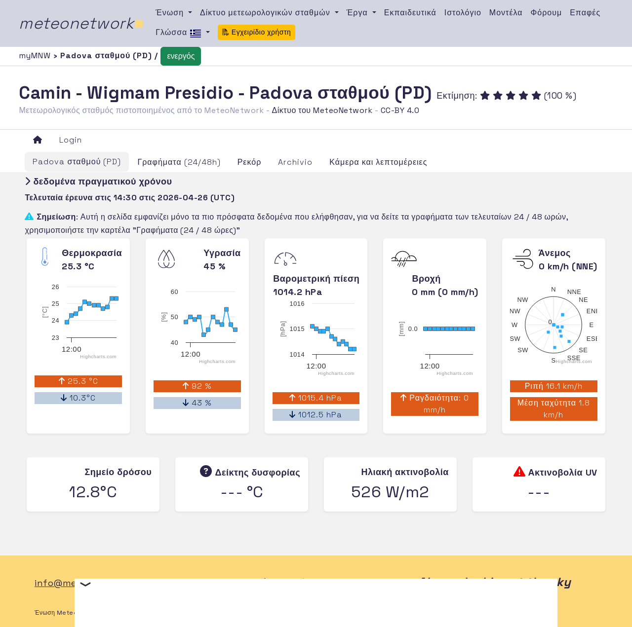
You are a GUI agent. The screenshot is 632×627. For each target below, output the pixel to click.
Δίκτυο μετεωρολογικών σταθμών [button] (266, 12)
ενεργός (181, 56)
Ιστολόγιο (462, 12)
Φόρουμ (546, 12)
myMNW (36, 55)
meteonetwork (81, 23)
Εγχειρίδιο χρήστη (256, 32)
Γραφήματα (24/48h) (178, 162)
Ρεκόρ (249, 162)
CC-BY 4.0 (400, 110)
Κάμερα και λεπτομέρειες (378, 162)
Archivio (295, 162)
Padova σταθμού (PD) (77, 161)
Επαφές (585, 12)
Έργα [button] (358, 12)
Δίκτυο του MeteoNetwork (322, 110)
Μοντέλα (506, 12)
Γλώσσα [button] (180, 33)
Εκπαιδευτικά (410, 12)
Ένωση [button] (171, 12)
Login (70, 140)
